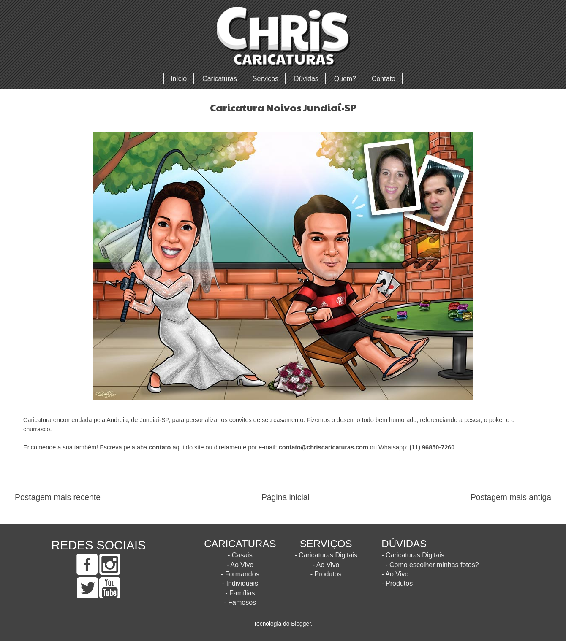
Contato (383, 78)
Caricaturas (219, 78)
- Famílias (240, 593)
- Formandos (240, 574)
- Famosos (240, 602)
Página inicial (285, 497)
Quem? (345, 78)
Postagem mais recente (58, 497)
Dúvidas (306, 78)
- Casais (240, 555)
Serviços (265, 78)
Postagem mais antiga (511, 497)
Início (179, 78)
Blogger (301, 624)
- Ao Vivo (239, 564)
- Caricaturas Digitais (325, 555)
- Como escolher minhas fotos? (432, 564)
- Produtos (326, 574)
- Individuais (240, 583)
